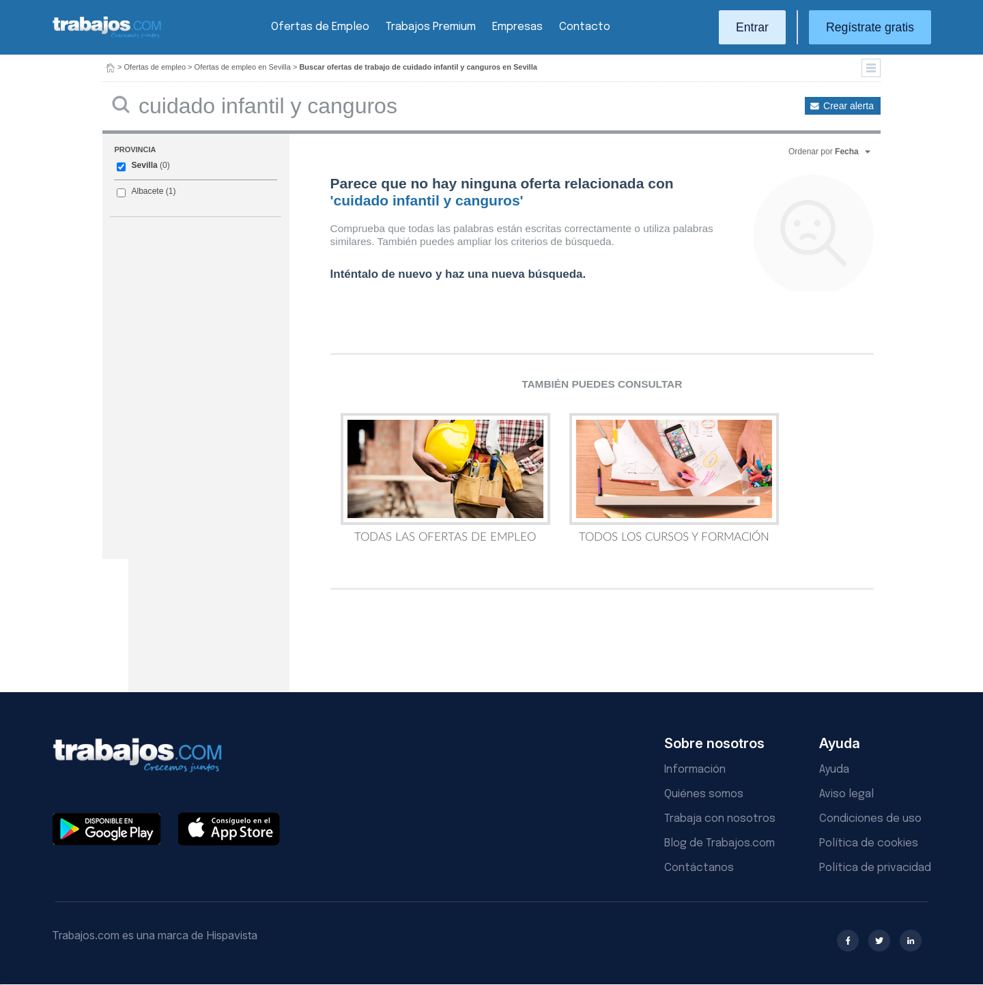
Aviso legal (846, 794)
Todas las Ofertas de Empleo (445, 478)
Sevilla (144, 165)
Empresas (517, 27)
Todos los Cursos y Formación (674, 478)
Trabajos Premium (431, 27)
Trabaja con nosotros (719, 819)
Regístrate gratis (870, 27)
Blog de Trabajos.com (719, 843)
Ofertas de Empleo (320, 27)
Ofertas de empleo (155, 67)
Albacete (147, 191)
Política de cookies (868, 843)
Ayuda (834, 769)
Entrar (752, 27)
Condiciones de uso (870, 819)
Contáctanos (699, 868)
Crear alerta (848, 105)
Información (695, 769)
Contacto (584, 27)
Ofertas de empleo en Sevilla (243, 67)
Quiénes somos (703, 794)
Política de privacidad (875, 868)
